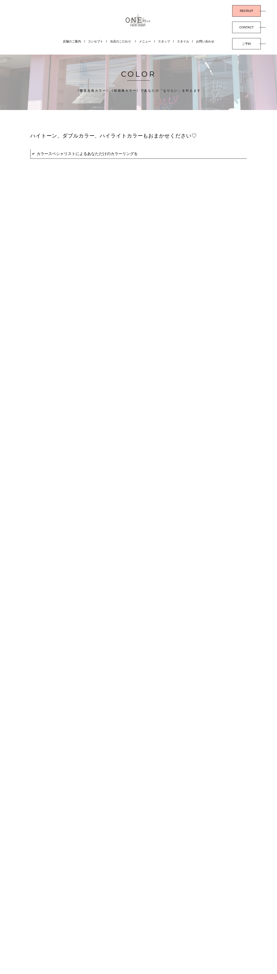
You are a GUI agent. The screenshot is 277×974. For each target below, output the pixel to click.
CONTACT (246, 27)
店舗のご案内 (72, 41)
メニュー (145, 41)
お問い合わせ (205, 41)
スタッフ (164, 41)
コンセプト (95, 41)
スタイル (183, 41)
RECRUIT (246, 11)
